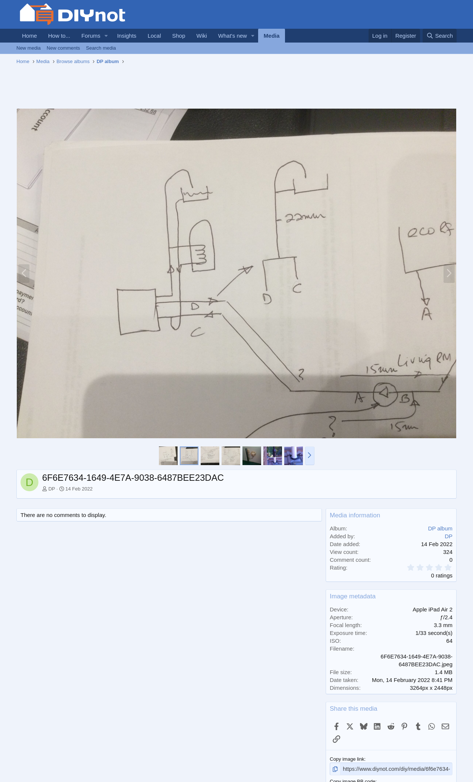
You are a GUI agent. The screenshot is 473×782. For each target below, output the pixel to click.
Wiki (202, 35)
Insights (127, 35)
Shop (178, 35)
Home (29, 35)
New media (28, 48)
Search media (101, 48)
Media (272, 35)
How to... (59, 35)
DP (51, 489)
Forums (90, 35)
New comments (63, 48)
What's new (232, 35)
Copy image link (347, 759)
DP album (440, 528)
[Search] (440, 36)
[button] (106, 36)
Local (154, 35)
